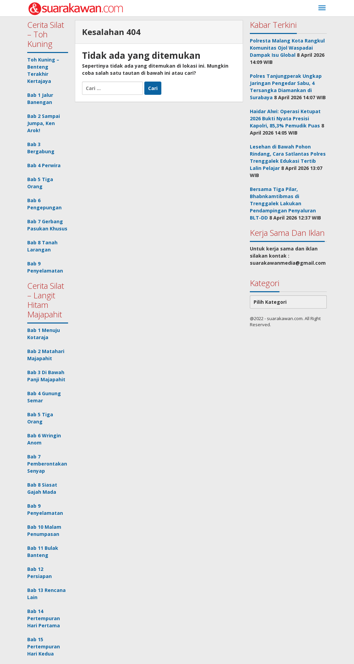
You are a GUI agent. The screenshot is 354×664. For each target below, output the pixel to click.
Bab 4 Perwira (44, 165)
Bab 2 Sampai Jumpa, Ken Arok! (43, 123)
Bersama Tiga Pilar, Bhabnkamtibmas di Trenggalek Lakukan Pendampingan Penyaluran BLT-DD (283, 203)
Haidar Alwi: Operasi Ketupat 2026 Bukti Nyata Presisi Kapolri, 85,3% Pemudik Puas (285, 118)
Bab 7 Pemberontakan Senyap (47, 463)
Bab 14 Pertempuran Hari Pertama (43, 618)
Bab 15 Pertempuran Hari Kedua (43, 646)
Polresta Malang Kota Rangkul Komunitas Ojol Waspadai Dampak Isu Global (287, 47)
